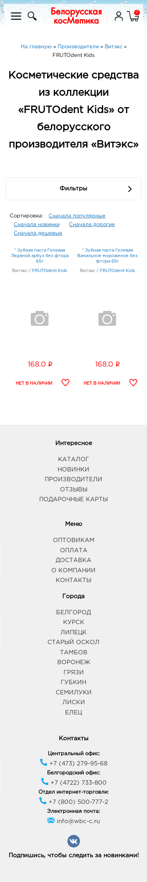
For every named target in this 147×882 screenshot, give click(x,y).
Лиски (73, 702)
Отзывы (73, 489)
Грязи (74, 672)
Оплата (73, 550)
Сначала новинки (37, 225)
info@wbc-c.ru (73, 821)
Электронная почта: (73, 811)
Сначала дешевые (38, 233)
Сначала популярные (77, 216)
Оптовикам (73, 540)
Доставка (73, 560)
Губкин (73, 682)
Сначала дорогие (92, 225)
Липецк (73, 632)
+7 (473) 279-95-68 (73, 763)
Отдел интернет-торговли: (73, 792)
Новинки (73, 469)
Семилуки (74, 692)
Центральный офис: (74, 754)
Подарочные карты (73, 499)
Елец (73, 712)
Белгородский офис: (73, 773)
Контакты (73, 580)
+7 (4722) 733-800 (74, 782)
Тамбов (73, 652)
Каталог (73, 459)
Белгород (73, 612)
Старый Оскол (73, 642)
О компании (73, 570)
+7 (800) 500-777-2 (73, 802)
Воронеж (73, 662)
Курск (73, 622)
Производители (73, 479)
